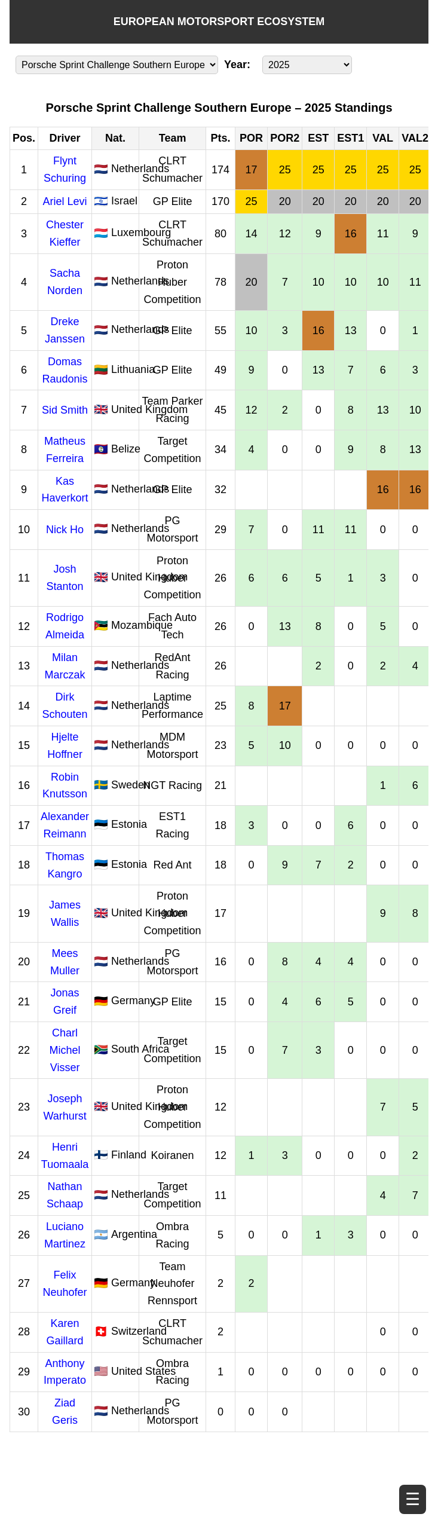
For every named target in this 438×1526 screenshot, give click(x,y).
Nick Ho (65, 530)
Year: (237, 65)
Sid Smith (65, 410)
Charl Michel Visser (65, 1050)
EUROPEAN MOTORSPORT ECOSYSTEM (219, 21)
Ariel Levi (65, 201)
